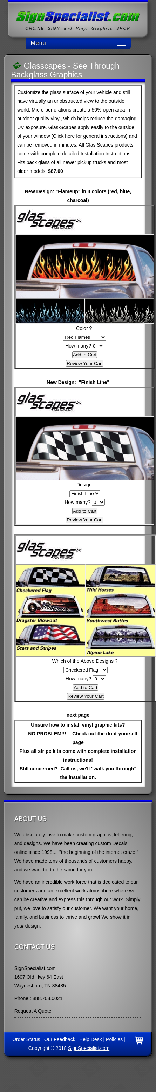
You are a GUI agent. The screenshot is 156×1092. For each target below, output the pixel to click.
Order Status (26, 1039)
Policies (114, 1039)
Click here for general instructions (89, 136)
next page (78, 715)
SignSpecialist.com (88, 1048)
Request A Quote (33, 1011)
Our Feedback (59, 1039)
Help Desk (90, 1039)
